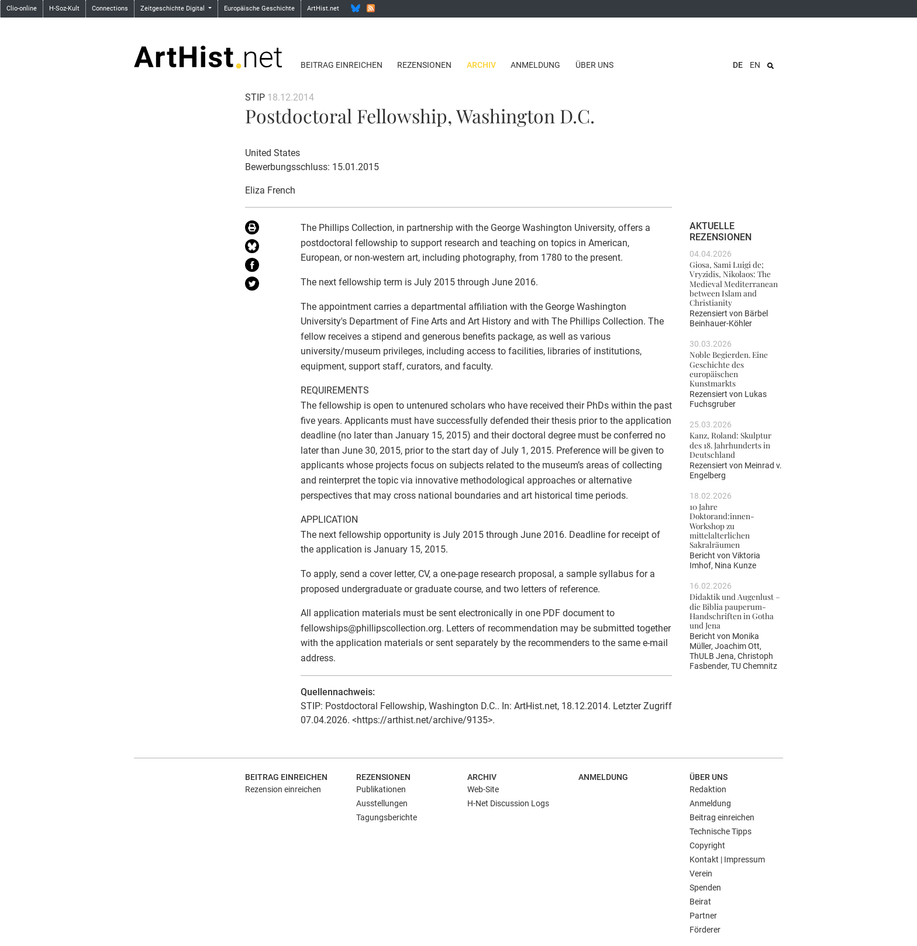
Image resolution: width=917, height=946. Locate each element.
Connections (110, 8)
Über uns (594, 65)
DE (738, 65)
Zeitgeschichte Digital (173, 8)
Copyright (707, 845)
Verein (701, 873)
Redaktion (708, 789)
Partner (703, 915)
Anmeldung (535, 65)
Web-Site (483, 789)
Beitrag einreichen (341, 65)
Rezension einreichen (283, 789)
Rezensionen (424, 65)
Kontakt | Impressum (727, 859)
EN (755, 65)
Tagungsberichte (386, 817)
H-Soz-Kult (64, 8)
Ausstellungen (382, 803)
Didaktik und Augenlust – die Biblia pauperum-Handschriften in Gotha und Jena (735, 610)
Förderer (705, 929)
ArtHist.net (323, 8)
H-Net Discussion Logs (508, 803)
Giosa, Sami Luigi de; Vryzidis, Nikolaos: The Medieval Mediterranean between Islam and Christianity (734, 283)
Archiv (481, 65)
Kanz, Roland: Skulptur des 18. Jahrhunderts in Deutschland (730, 445)
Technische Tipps (720, 831)
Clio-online (21, 8)
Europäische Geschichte (259, 8)
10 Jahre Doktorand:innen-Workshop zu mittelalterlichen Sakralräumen (722, 525)
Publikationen (381, 789)
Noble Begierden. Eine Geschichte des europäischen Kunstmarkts (729, 368)
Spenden (705, 887)
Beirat (700, 901)
